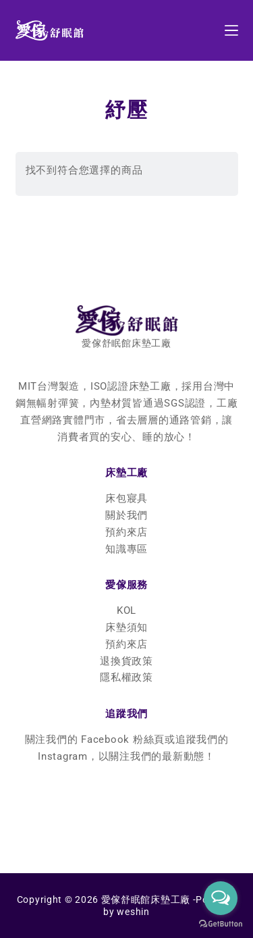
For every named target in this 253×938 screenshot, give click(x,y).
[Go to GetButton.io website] (220, 924)
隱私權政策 (126, 677)
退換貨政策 (126, 661)
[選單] (231, 30)
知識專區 (126, 549)
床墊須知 (126, 627)
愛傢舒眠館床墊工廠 (145, 899)
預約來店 (126, 532)
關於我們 (126, 515)
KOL (126, 610)
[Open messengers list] (220, 898)
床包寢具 (126, 498)
